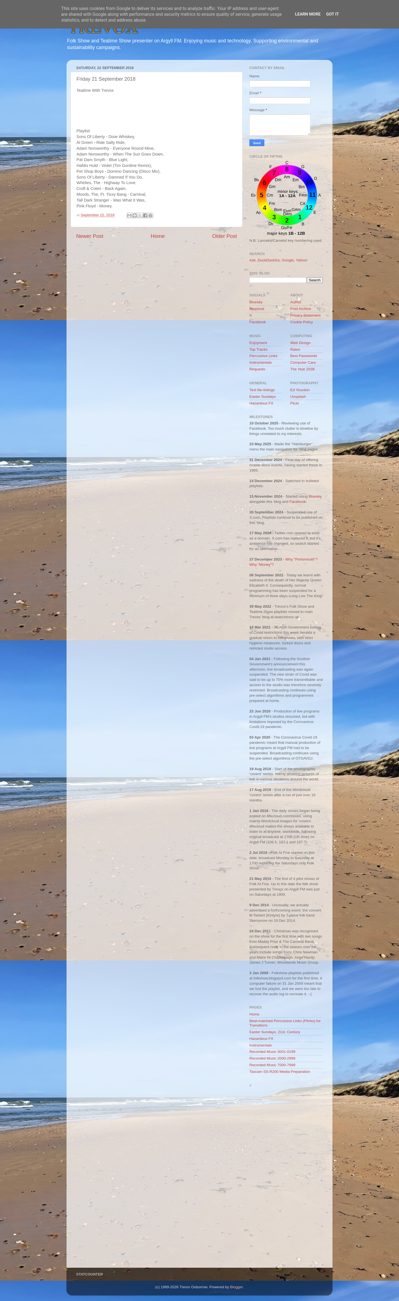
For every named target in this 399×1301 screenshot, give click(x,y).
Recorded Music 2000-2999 (272, 1058)
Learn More (308, 14)
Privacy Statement (305, 315)
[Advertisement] (286, 1179)
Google (288, 260)
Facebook (257, 322)
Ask (252, 260)
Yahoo (301, 260)
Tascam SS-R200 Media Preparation (279, 1072)
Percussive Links (263, 356)
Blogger (236, 1287)
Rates (295, 349)
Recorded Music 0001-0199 (272, 1052)
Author (295, 302)
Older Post (224, 236)
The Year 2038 (302, 369)
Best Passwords (303, 356)
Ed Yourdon (300, 390)
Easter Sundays (262, 396)
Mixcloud (256, 309)
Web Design (300, 343)
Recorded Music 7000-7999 (272, 1065)
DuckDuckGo (269, 260)
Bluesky (255, 302)
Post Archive (300, 309)
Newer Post (89, 236)
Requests (257, 369)
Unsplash (298, 396)
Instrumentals (260, 362)
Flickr (294, 403)
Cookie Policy (301, 322)
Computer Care (303, 362)
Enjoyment (258, 343)
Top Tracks (258, 349)
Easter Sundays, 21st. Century (274, 1032)
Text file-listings (262, 390)
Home (158, 236)
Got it (332, 14)
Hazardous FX (261, 403)
